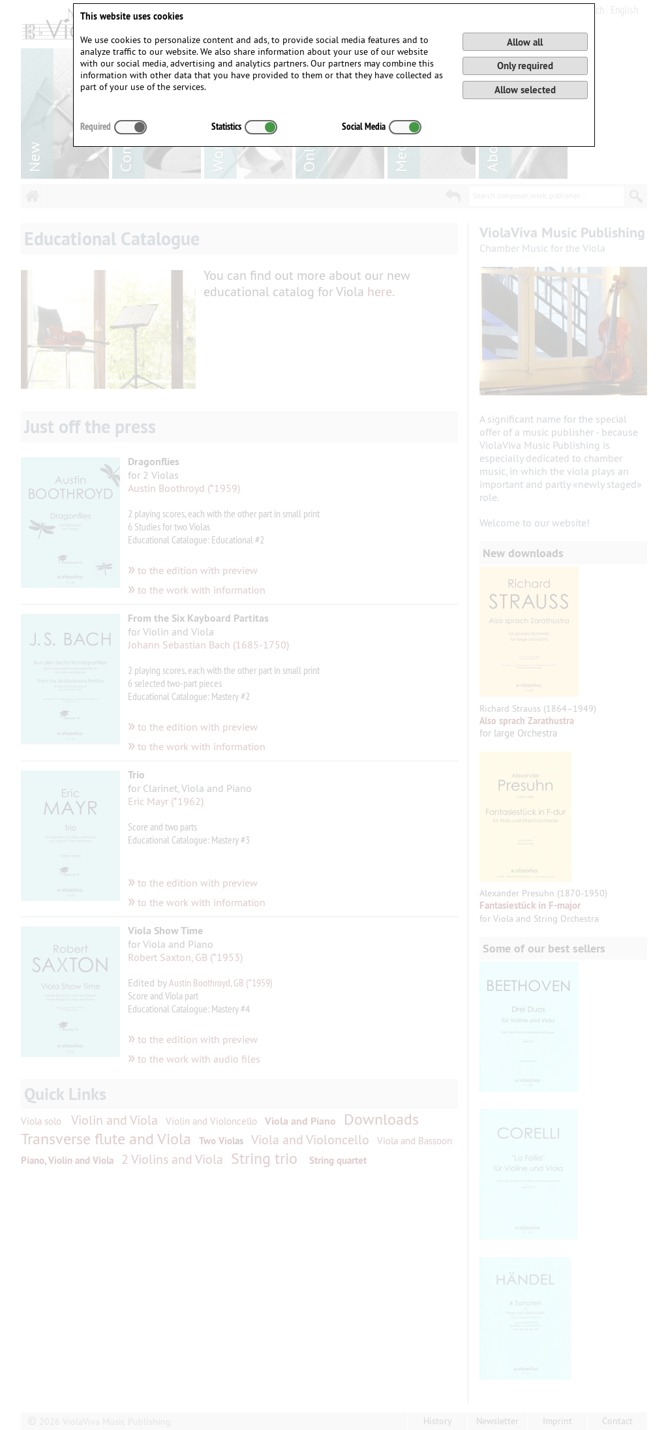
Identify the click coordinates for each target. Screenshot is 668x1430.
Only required (525, 65)
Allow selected (525, 90)
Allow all (525, 42)
